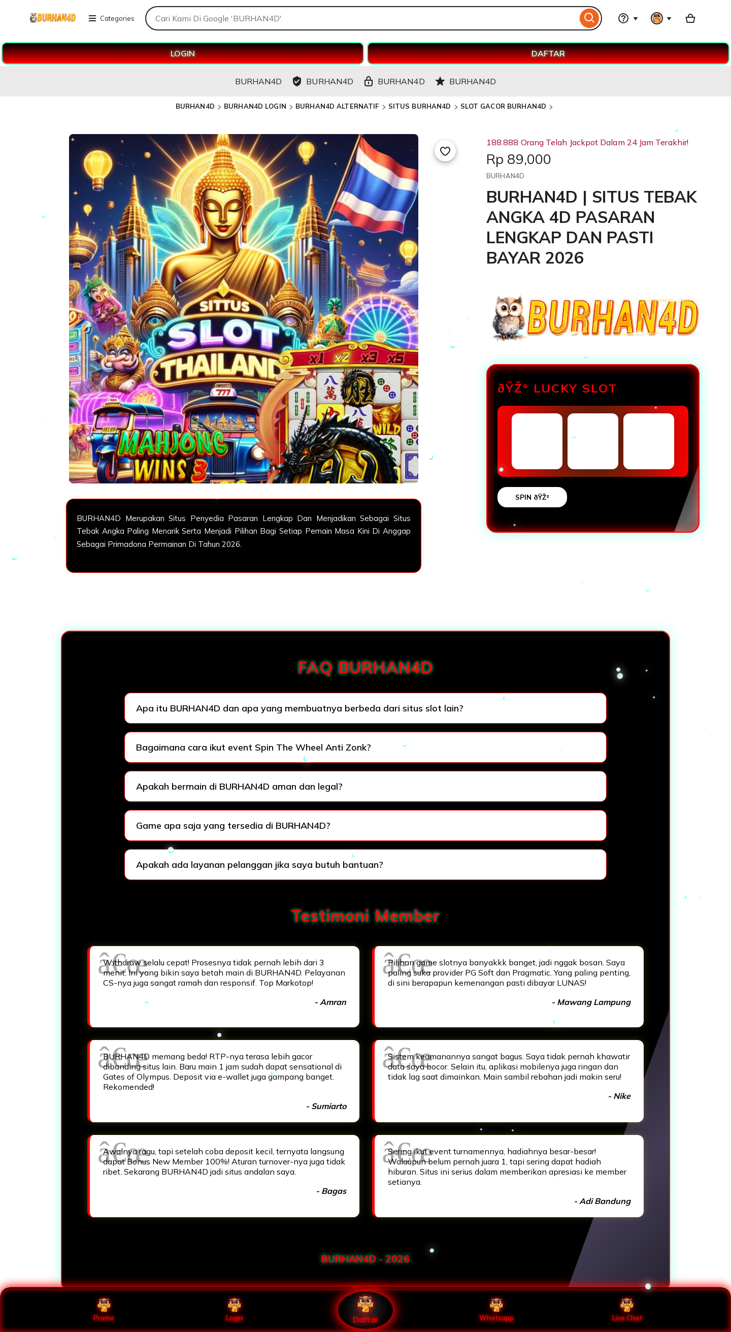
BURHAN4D (195, 106)
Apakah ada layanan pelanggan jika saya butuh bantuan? (259, 864)
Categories (111, 18)
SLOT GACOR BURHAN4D (503, 106)
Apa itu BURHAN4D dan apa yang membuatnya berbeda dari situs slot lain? (299, 708)
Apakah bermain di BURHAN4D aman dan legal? (239, 786)
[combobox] (361, 18)
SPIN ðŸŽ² (532, 497)
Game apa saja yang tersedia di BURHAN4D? (233, 825)
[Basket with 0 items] (690, 18)
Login (234, 1310)
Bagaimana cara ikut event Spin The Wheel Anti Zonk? (253, 747)
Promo (103, 1310)
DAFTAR (548, 53)
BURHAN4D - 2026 (365, 1259)
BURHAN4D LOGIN (255, 106)
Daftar (365, 1310)
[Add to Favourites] (445, 150)
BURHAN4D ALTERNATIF (337, 106)
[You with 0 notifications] (661, 18)
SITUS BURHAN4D (419, 106)
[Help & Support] (628, 18)
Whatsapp (496, 1310)
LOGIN (183, 53)
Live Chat (627, 1310)
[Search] (589, 18)
